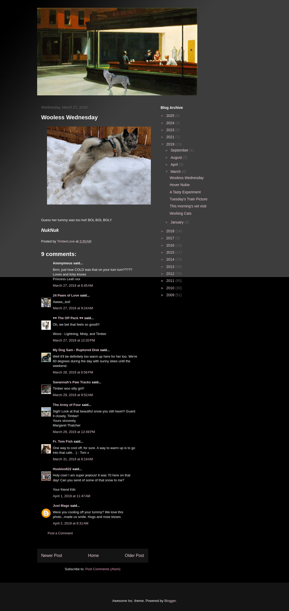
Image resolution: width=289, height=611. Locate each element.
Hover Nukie (180, 185)
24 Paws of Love (66, 295)
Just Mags (61, 506)
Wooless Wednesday (187, 178)
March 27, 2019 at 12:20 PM (74, 340)
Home (93, 555)
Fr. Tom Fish (63, 441)
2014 (170, 259)
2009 (170, 295)
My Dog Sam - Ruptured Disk (76, 350)
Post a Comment (60, 533)
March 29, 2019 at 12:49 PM (74, 432)
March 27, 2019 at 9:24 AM (73, 308)
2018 (170, 231)
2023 (170, 130)
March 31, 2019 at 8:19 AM (73, 459)
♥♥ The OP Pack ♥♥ (68, 318)
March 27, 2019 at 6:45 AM (73, 285)
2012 (170, 274)
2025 (170, 116)
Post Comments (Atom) (102, 569)
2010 (170, 288)
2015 (170, 252)
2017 (170, 238)
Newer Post (51, 555)
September (180, 150)
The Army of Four (67, 405)
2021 (170, 137)
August (177, 157)
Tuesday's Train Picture (188, 199)
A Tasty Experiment (185, 192)
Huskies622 (62, 469)
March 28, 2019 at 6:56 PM (73, 372)
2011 (170, 281)
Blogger (170, 601)
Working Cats (180, 213)
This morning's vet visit (188, 206)
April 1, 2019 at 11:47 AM (71, 496)
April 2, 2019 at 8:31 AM (71, 523)
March (176, 171)
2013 (170, 267)
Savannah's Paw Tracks (72, 382)
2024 (170, 123)
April (175, 164)
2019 (170, 144)
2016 (170, 245)
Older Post (134, 555)
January (178, 222)
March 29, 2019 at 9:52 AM (73, 395)
